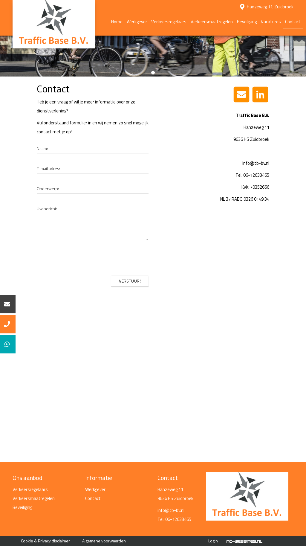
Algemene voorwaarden (104, 541)
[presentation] (103, 257)
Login (213, 541)
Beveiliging (247, 21)
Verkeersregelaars (168, 21)
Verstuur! (130, 281)
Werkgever (137, 21)
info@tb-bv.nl (170, 510)
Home (117, 21)
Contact (293, 21)
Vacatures (271, 21)
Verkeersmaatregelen (212, 21)
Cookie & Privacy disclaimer (45, 541)
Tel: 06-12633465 (174, 519)
